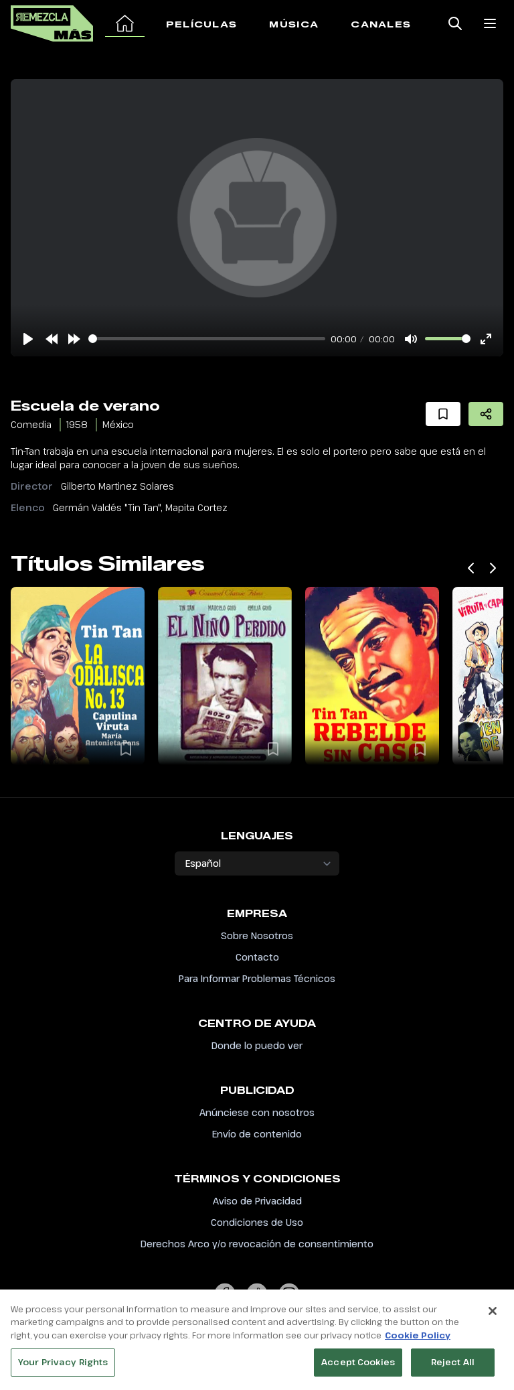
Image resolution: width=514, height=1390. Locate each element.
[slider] (206, 338)
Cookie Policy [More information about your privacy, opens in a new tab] (417, 1338)
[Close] (492, 1314)
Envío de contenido (257, 1133)
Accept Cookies (358, 1366)
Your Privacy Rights (63, 1366)
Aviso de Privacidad (257, 1200)
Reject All (453, 1366)
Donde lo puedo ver (257, 1045)
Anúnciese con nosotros (257, 1112)
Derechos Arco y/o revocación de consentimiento (257, 1243)
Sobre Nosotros (257, 935)
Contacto (257, 957)
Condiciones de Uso (257, 1222)
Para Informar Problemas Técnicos (257, 978)
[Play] (28, 339)
